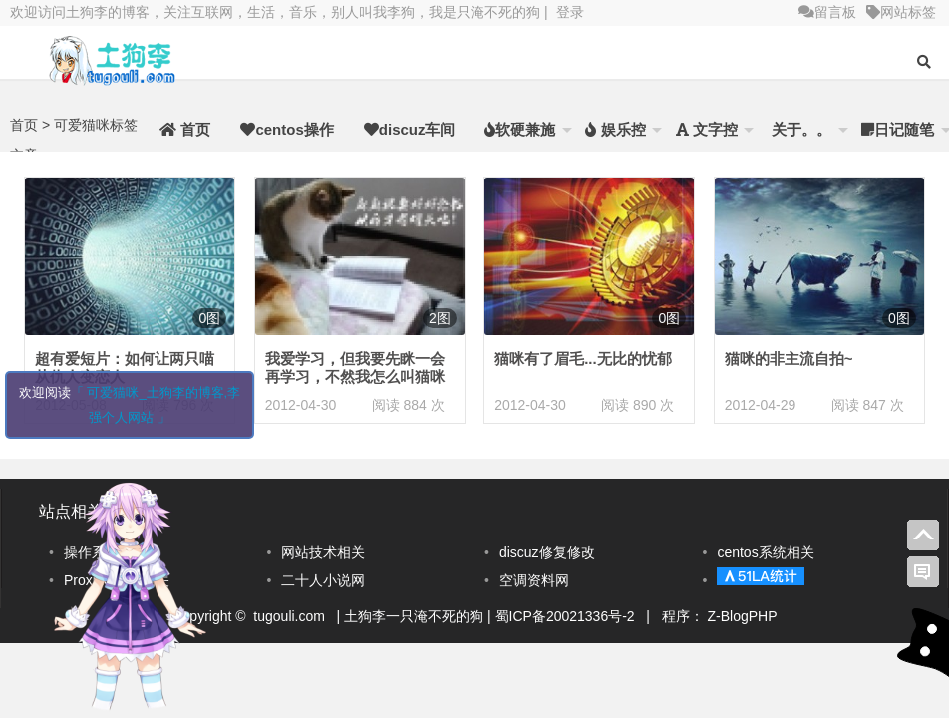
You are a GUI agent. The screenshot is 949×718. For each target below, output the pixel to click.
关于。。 (799, 129)
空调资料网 (534, 580)
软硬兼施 (519, 129)
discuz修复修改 (547, 552)
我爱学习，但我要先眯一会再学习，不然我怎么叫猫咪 (355, 367)
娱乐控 (615, 129)
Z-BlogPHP (743, 616)
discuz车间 (410, 129)
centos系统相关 (765, 552)
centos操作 (286, 129)
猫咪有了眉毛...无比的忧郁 (583, 358)
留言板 (827, 12)
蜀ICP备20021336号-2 (567, 616)
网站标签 (901, 12)
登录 (570, 12)
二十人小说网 (323, 580)
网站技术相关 (323, 552)
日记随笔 (897, 129)
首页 (184, 129)
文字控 (707, 129)
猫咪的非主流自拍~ (789, 358)
